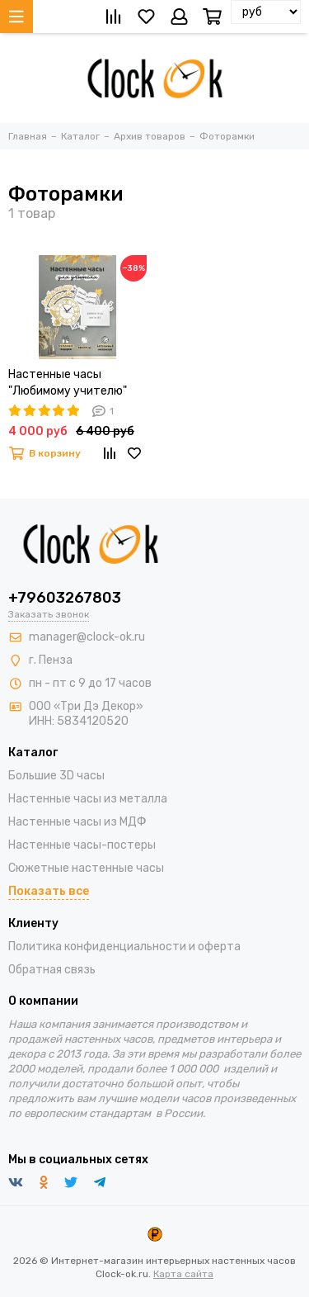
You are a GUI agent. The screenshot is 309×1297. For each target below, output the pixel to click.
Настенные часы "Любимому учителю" (67, 382)
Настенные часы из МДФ (77, 822)
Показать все (48, 891)
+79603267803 (64, 598)
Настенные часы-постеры (82, 845)
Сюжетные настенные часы (86, 868)
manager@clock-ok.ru (87, 637)
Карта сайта (183, 1274)
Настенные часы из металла (87, 799)
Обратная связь (52, 970)
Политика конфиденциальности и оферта (124, 947)
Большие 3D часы (56, 776)
